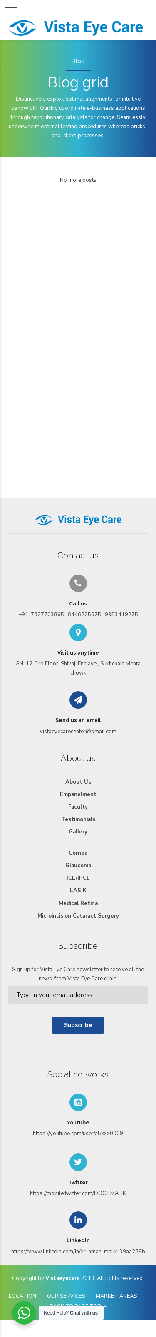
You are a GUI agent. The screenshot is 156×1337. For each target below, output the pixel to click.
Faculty (78, 807)
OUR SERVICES (66, 1296)
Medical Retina (78, 903)
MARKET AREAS (116, 1296)
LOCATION (22, 1296)
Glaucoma (78, 865)
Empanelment (78, 794)
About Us (78, 782)
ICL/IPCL (78, 878)
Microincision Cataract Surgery (78, 916)
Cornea (78, 853)
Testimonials (78, 819)
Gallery (78, 832)
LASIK (78, 890)
